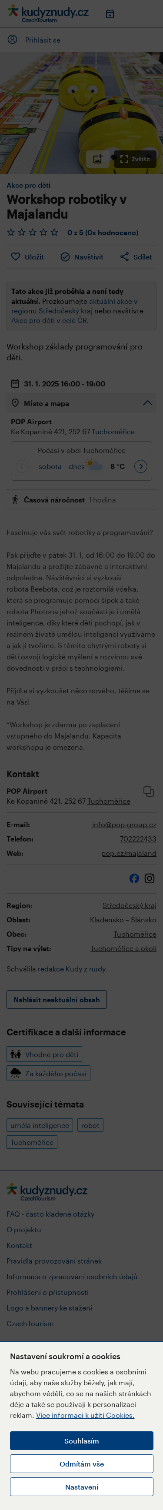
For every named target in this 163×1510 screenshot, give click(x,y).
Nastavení (81, 1487)
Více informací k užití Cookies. (85, 1415)
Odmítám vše (82, 1464)
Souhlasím (81, 1441)
